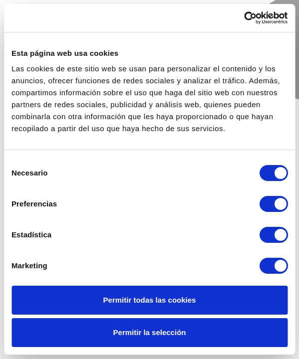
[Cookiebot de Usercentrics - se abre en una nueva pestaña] (244, 17)
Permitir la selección (149, 332)
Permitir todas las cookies (149, 300)
